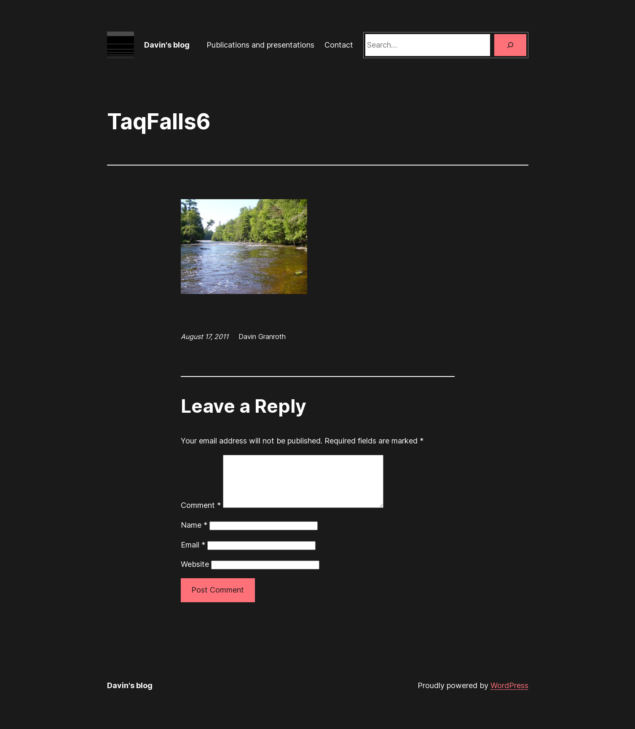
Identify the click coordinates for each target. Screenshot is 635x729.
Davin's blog (167, 44)
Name (194, 535)
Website (195, 574)
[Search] (510, 45)
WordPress (509, 695)
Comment (201, 515)
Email (193, 554)
